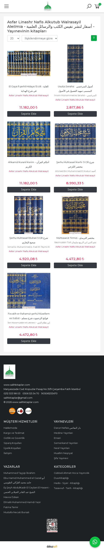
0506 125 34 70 (31, 393)
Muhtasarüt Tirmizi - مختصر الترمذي (75, 238)
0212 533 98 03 (12, 393)
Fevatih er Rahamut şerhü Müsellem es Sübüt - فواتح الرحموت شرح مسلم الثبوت (29, 318)
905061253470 (49, 393)
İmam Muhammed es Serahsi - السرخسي (75, 95)
